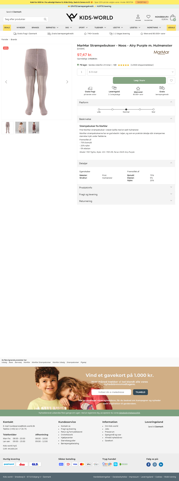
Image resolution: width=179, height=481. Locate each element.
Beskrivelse (85, 119)
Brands (35, 28)
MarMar (27, 362)
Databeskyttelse (120, 477)
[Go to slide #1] (8, 127)
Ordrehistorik (67, 435)
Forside (5, 40)
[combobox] (131, 72)
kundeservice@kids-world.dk (22, 426)
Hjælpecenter (67, 438)
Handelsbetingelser (101, 477)
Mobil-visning (170, 477)
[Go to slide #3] (34, 127)
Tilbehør (100, 28)
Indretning (154, 28)
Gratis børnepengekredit (61, 34)
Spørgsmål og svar (113, 435)
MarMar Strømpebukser (41, 362)
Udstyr (118, 28)
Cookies (158, 477)
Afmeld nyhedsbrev (113, 438)
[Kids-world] (89, 18)
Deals (7, 28)
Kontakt (8, 422)
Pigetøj (83, 362)
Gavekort (109, 441)
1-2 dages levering (119, 33)
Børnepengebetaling (70, 443)
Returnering (85, 201)
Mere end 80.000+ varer (152, 34)
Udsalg (171, 28)
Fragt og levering (88, 194)
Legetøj (135, 28)
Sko (68, 28)
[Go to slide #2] (21, 127)
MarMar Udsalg (58, 362)
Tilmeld (140, 392)
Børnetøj (52, 28)
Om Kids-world (111, 426)
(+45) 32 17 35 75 (18, 429)
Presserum (109, 432)
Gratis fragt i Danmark (25, 34)
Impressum (134, 477)
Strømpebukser (73, 362)
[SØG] (45, 19)
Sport (83, 28)
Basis (11, 362)
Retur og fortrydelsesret (71, 432)
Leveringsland (147, 477)
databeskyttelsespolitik (129, 413)
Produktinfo (85, 187)
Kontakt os (65, 426)
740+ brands (91, 34)
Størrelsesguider (68, 441)
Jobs (107, 429)
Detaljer (83, 163)
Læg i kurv (139, 80)
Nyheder (21, 28)
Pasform (83, 102)
